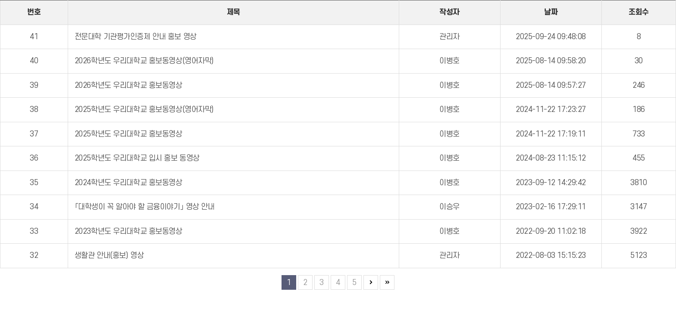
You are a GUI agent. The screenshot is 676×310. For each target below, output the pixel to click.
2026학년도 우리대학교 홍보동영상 (128, 85)
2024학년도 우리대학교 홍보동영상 (128, 183)
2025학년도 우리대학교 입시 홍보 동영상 (137, 158)
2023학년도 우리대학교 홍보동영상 (128, 231)
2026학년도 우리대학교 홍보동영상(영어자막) (144, 61)
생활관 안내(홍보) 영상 (109, 255)
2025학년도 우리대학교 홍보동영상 (128, 134)
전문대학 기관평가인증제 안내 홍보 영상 (136, 37)
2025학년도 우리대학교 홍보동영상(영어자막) (144, 109)
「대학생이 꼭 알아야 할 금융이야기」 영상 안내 (145, 207)
